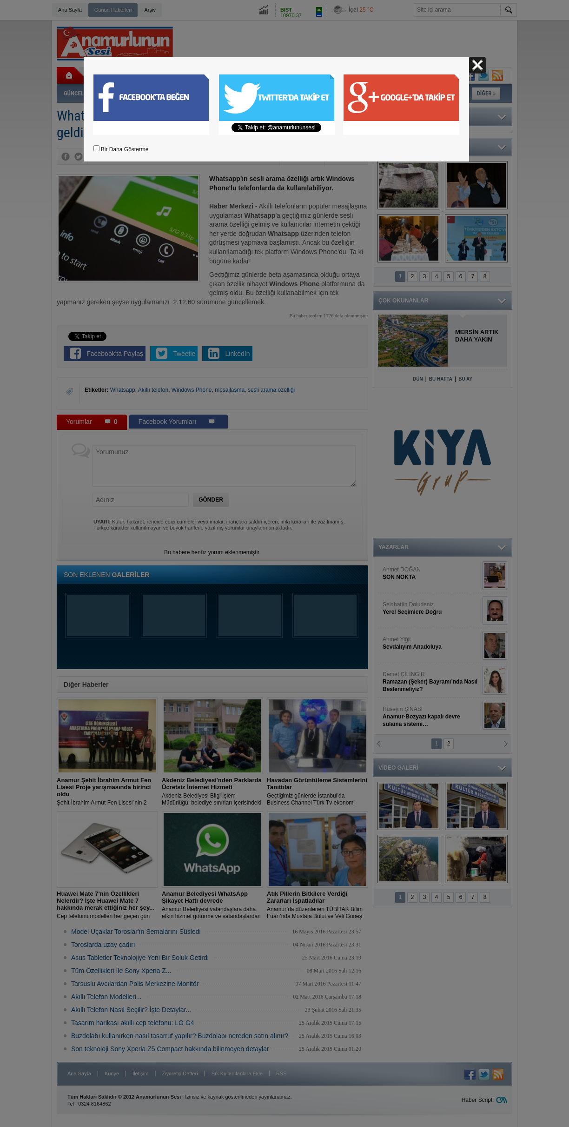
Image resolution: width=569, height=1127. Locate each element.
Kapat (477, 65)
